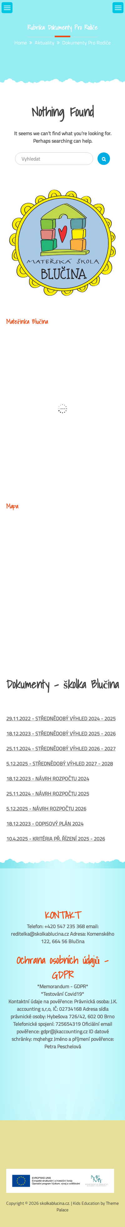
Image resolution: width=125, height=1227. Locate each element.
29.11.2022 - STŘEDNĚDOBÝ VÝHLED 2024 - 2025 (61, 718)
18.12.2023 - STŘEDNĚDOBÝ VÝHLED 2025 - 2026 (61, 733)
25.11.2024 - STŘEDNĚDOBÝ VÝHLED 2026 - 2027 (61, 748)
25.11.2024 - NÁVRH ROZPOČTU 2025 (47, 793)
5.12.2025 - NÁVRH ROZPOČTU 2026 (46, 808)
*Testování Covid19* (62, 994)
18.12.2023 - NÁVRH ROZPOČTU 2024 (47, 778)
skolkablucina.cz (54, 1203)
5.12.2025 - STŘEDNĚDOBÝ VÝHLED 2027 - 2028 (59, 763)
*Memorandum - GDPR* (62, 986)
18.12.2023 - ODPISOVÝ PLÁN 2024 (44, 823)
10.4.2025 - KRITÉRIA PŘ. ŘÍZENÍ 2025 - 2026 (55, 838)
